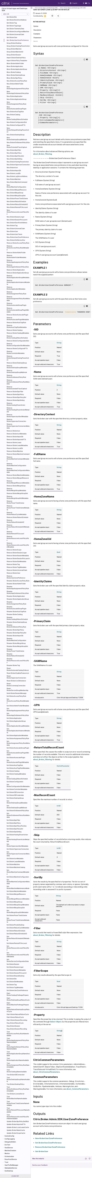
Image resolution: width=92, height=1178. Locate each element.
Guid (58, 552)
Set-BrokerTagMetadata (15, 987)
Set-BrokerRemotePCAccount (17, 943)
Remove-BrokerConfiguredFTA (17, 348)
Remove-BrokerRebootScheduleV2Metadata (18, 527)
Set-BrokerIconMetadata (15, 858)
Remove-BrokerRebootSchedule (17, 517)
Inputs (37, 41)
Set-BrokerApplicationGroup (16, 721)
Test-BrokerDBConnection (15, 1075)
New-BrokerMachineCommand (17, 182)
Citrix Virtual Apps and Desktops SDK (46, 8)
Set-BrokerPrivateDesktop (15, 925)
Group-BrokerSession (14, 55)
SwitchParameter (63, 766)
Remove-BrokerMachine (15, 451)
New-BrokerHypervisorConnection (18, 164)
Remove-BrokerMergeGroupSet (17, 493)
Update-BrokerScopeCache (16, 1133)
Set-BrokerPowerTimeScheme (17, 915)
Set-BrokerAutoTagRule (15, 765)
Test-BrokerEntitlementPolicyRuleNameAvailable (18, 1089)
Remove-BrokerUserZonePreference (16, 577)
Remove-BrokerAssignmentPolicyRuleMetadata (18, 298)
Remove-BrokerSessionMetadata (18, 555)
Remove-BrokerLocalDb (15, 448)
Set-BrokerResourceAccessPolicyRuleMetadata (18, 954)
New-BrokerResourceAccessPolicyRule (18, 212)
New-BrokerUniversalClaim (16, 228)
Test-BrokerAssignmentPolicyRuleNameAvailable (18, 1065)
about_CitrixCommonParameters (46, 1072)
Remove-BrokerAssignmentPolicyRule (16, 293)
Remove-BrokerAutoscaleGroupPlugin (16, 304)
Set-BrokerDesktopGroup (15, 798)
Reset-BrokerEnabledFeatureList (18, 673)
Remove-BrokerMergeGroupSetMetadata (17, 497)
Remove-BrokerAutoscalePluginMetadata (18, 318)
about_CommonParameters (77, 1089)
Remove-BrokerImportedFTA (16, 439)
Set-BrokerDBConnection (15, 792)
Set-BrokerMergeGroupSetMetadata (17, 911)
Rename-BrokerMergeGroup (16, 643)
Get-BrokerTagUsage (14, 26)
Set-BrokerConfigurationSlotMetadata (18, 785)
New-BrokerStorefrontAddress (17, 222)
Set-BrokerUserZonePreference (17, 990)
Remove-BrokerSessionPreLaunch (18, 558)
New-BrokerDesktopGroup (15, 135)
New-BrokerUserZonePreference (18, 237)
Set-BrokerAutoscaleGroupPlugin (18, 748)
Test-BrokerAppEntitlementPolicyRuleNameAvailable (18, 1047)
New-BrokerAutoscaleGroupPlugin (16, 108)
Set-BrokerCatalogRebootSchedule (17, 778)
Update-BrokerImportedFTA (16, 1124)
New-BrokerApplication (14, 96)
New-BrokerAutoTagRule (15, 111)
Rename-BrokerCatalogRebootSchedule (17, 618)
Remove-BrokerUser (13, 573)
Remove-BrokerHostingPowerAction (16, 404)
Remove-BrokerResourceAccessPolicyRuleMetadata (18, 545)
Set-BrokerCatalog (13, 771)
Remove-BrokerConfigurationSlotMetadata (18, 344)
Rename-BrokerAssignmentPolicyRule (16, 603)
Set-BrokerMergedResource (16, 894)
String (59, 343)
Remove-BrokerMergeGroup (16, 486)
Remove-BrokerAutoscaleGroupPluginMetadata (18, 310)
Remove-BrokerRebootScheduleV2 (15, 521)
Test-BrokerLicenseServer (15, 1094)
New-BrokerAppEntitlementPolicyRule (18, 92)
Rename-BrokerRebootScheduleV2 (15, 655)
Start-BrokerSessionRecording (17, 1020)
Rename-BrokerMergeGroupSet (17, 646)
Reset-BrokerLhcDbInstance (16, 681)
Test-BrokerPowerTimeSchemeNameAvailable (18, 1103)
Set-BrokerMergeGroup (14, 902)
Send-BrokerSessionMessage (16, 693)
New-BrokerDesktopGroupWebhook (17, 138)
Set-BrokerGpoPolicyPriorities (17, 826)
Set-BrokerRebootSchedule (16, 931)
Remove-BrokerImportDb (15, 436)
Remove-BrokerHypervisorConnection (16, 420)
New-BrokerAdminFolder (15, 84)
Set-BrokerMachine (13, 864)
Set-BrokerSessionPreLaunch (17, 973)
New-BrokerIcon (12, 167)
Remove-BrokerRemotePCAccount (15, 532)
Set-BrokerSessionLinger (15, 967)
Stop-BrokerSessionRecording (17, 1029)
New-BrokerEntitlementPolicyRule (18, 142)
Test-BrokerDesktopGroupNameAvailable (18, 1079)
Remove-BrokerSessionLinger (17, 553)
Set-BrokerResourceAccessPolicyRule (18, 948)
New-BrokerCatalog (13, 114)
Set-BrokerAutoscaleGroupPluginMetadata (18, 752)
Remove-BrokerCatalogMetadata (18, 333)
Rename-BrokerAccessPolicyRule (18, 581)
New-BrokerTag (12, 225)
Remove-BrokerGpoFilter (15, 391)
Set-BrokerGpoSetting (14, 832)
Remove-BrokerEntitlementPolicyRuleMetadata (18, 382)
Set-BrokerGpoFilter (13, 820)
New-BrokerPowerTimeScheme (17, 198)
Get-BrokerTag (12, 23)
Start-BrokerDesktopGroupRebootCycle (18, 999)
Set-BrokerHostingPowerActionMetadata (18, 839)
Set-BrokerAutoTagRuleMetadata (18, 768)
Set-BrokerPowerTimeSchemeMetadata (18, 920)
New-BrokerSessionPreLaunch (17, 220)
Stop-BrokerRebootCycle (15, 1023)
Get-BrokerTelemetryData (15, 29)
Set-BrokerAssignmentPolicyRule (18, 738)
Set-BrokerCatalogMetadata (16, 774)
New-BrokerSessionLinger (15, 217)
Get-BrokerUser (12, 37)
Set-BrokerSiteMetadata (15, 981)
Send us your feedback (40, 1165)
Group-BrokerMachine (14, 49)
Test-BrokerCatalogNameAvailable (17, 1071)
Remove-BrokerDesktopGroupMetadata (17, 366)
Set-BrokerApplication (14, 718)
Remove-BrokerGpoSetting (16, 400)
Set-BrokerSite (12, 979)
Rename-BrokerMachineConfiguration (16, 639)
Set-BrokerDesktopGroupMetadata (17, 802)
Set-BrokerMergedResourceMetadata (18, 898)
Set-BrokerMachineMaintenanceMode (18, 887)
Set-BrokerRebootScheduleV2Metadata (18, 938)
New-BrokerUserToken (14, 234)
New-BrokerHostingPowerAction (18, 162)
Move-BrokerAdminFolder (15, 63)
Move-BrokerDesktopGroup (16, 75)
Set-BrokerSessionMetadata (16, 970)
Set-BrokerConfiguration (15, 782)
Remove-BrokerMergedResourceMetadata (18, 482)
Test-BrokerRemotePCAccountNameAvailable (18, 1110)
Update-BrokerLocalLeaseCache (18, 1127)
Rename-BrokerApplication (16, 596)
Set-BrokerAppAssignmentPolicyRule (18, 709)
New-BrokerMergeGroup (15, 193)
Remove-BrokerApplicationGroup (18, 273)
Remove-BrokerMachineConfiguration (16, 464)
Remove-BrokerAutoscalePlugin (17, 315)
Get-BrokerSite (12, 17)
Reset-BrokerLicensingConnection (16, 684)
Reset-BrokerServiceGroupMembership (17, 689)
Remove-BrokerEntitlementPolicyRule (16, 376)
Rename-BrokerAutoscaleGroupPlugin (16, 607)
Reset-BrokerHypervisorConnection (16, 677)
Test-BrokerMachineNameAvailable (17, 1097)
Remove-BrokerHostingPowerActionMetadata (18, 410)
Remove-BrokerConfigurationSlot (18, 341)
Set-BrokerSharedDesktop (15, 976)
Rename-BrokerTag (13, 665)
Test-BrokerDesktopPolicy (15, 1084)
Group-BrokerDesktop (14, 43)
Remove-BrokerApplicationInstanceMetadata (18, 282)
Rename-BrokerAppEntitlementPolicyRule (18, 592)
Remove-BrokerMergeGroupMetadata (16, 489)
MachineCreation (10, 1150)
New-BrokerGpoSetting (14, 159)
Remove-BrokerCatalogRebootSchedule (17, 337)
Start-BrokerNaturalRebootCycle (18, 1014)
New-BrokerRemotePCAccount (17, 207)
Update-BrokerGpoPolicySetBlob (18, 1121)
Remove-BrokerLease (14, 442)
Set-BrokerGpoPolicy (14, 823)
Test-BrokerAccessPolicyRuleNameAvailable (18, 1033)
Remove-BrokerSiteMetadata (16, 561)
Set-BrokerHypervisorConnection (18, 849)
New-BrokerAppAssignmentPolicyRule (18, 87)
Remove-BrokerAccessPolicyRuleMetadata (18, 248)
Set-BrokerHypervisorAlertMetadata (17, 845)
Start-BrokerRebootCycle (15, 1017)
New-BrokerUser (12, 231)
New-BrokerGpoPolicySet (15, 156)
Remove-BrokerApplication (16, 270)
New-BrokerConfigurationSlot (17, 122)
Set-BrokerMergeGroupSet (16, 907)
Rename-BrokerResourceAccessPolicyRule (18, 660)
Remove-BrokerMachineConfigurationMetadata (18, 470)
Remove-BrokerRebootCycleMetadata (16, 513)
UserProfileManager (11, 1165)
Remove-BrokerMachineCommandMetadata (18, 459)
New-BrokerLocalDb (14, 173)
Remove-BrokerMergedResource (18, 478)
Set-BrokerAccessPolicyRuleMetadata (18, 701)
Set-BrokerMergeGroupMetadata (18, 905)
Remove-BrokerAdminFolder (16, 252)
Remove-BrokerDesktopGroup (17, 363)
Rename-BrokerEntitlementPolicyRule (16, 626)
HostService (9, 1147)
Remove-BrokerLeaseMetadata (17, 445)
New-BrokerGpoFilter (14, 150)
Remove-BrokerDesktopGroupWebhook (17, 371)
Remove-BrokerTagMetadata (16, 567)
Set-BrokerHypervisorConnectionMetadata (18, 853)
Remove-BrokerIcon (13, 431)
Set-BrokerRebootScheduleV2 (17, 933)
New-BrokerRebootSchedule (16, 201)
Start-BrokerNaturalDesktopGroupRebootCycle (18, 1009)
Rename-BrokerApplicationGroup (18, 599)
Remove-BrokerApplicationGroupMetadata (18, 276)
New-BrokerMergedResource (16, 190)
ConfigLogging (10, 1139)
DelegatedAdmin (10, 1142)
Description (38, 30)
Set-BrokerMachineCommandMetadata (18, 872)
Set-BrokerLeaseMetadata (16, 861)
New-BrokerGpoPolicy (14, 153)
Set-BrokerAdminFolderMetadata (18, 706)
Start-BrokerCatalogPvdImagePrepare (18, 994)
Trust (6, 1162)
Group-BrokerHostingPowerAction (18, 46)
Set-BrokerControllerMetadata (17, 789)
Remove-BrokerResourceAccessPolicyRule (18, 538)
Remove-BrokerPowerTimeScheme (15, 502)
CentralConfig (9, 1136)
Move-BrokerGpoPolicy (14, 78)
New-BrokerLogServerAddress (17, 176)
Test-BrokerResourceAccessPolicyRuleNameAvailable (18, 1116)
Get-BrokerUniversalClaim (15, 34)
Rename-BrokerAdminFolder (16, 584)
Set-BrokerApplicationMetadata (17, 735)
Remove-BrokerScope (14, 550)
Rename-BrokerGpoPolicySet (16, 633)
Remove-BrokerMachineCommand (18, 454)
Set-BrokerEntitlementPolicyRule (18, 810)
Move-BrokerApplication (15, 66)
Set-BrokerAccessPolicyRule (16, 696)
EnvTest (7, 1145)
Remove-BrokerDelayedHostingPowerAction (18, 358)
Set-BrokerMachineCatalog (16, 867)
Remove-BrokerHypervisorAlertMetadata (17, 415)
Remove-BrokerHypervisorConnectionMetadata (18, 426)
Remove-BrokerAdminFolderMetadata (16, 256)
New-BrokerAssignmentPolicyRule (16, 103)
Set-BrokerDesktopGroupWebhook (17, 806)
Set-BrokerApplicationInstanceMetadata (18, 730)
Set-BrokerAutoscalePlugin (16, 757)
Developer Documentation (17, 3)
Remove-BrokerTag (13, 564)
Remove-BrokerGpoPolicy (15, 394)
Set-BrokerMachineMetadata (16, 891)
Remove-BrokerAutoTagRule (16, 322)
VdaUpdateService (11, 1168)
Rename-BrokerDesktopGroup (17, 622)
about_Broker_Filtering (42, 154)
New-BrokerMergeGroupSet (16, 195)
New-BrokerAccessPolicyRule (17, 81)
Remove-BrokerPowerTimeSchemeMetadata (18, 507)
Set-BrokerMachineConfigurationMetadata (18, 881)
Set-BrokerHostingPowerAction (17, 835)
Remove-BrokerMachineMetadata (18, 475)
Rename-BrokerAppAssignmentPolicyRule (18, 587)
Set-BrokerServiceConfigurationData (18, 960)
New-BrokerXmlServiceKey (16, 240)
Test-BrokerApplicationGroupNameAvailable (18, 1053)
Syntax (37, 26)
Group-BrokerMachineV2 (15, 52)
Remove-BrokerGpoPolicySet (16, 397)
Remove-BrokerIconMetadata (16, 434)
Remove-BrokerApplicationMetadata (16, 288)
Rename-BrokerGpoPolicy (15, 630)
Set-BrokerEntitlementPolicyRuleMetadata (18, 815)
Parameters (39, 37)
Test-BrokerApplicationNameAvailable (18, 1059)
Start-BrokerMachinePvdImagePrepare (18, 1004)
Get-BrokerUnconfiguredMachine (18, 31)
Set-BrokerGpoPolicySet (15, 829)
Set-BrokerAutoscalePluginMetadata (18, 761)
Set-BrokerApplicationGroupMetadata (18, 725)
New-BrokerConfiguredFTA (16, 125)
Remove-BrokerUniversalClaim (17, 570)
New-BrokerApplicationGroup (16, 99)
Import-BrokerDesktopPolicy (16, 58)
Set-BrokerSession (13, 964)
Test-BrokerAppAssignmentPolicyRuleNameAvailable (18, 1040)
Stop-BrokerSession (13, 1026)
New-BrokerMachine (14, 179)
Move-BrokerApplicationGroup (17, 69)
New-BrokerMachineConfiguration (16, 186)
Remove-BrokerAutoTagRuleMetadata (17, 326)
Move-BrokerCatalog (14, 72)
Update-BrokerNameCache (16, 1130)
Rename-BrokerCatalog (15, 614)
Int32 (59, 806)
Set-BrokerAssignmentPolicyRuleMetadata (18, 743)
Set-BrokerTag (12, 984)
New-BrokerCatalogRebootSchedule (17, 118)
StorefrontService (11, 1159)
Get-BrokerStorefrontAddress (16, 20)
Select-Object (55, 1022)
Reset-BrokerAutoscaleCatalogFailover (18, 669)
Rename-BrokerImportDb (15, 636)
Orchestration (9, 1156)
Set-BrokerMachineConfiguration (18, 877)
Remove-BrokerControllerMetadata (15, 352)
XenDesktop (9, 1171)
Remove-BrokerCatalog (15, 330)
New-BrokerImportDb (14, 170)
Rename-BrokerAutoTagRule (16, 611)
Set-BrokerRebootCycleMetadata (18, 928)
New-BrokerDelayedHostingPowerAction (18, 130)
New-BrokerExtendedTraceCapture (17, 146)
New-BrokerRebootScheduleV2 (17, 204)
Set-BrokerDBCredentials (15, 795)
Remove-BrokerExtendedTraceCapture (17, 388)
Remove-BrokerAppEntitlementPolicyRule (18, 266)
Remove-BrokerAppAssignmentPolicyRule (18, 261)
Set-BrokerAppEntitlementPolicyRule (18, 714)
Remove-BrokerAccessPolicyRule (18, 243)
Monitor (7, 1153)
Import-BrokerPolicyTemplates (17, 60)
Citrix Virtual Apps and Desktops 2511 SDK (73, 8)
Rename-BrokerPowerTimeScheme (15, 650)
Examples (38, 34)
